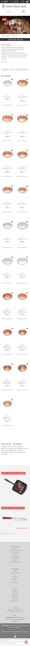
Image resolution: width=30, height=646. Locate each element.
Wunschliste (15, 595)
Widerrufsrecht (15, 556)
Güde (15, 571)
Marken (7, 36)
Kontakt (15, 591)
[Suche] (23, 11)
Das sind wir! (15, 548)
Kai (15, 575)
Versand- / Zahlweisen (15, 550)
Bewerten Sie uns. (15, 601)
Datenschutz (15, 558)
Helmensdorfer (15, 582)
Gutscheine (15, 593)
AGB (15, 554)
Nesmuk (15, 578)
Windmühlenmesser (15, 573)
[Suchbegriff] (13, 11)
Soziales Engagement (15, 562)
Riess (15, 580)
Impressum (15, 560)
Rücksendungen (15, 552)
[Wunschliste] (23, 1)
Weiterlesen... (4, 61)
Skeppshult (15, 576)
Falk (11, 36)
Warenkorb (15, 597)
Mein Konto (15, 599)
